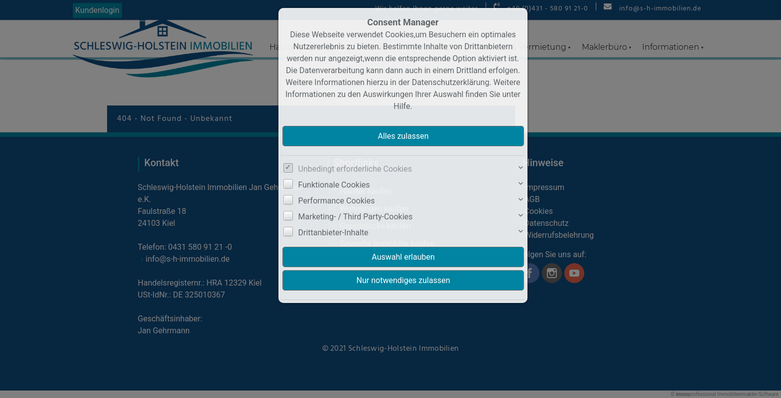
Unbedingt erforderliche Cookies (355, 169)
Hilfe (401, 106)
